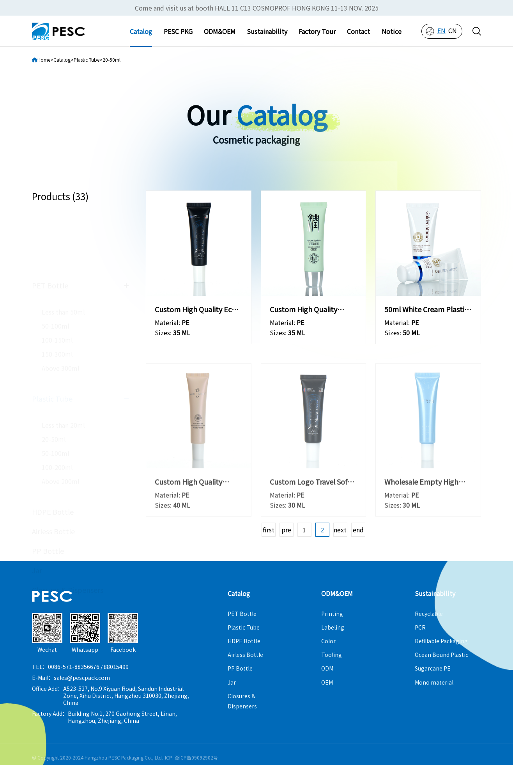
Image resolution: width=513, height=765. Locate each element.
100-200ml (57, 405)
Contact (358, 31)
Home (43, 59)
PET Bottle (50, 224)
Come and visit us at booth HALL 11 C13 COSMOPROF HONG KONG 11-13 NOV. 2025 (257, 8)
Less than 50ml (63, 250)
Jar (37, 508)
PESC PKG (178, 31)
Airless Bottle (53, 469)
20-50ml (54, 377)
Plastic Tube (52, 337)
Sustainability (267, 31)
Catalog (141, 31)
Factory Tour (317, 31)
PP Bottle (48, 489)
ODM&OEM (219, 31)
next (340, 529)
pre (286, 529)
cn (452, 30)
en (441, 30)
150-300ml (57, 292)
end (358, 529)
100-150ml (57, 278)
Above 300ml (61, 306)
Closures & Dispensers (67, 528)
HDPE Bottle (53, 450)
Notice (392, 31)
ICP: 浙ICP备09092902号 (191, 757)
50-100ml (55, 264)
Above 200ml (61, 419)
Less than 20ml (63, 363)
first (268, 529)
